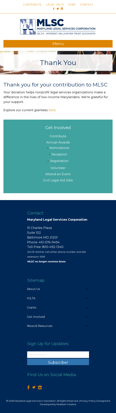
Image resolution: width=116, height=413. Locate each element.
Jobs (72, 4)
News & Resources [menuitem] (39, 326)
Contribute (32, 4)
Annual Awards (58, 142)
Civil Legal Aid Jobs (58, 180)
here (52, 110)
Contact (86, 4)
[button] (86, 289)
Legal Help (55, 4)
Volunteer (58, 168)
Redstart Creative (66, 404)
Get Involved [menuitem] (36, 316)
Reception (59, 154)
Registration (59, 161)
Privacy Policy (87, 400)
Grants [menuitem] (31, 307)
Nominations (59, 148)
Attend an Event (58, 174)
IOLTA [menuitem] (31, 298)
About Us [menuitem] (33, 289)
